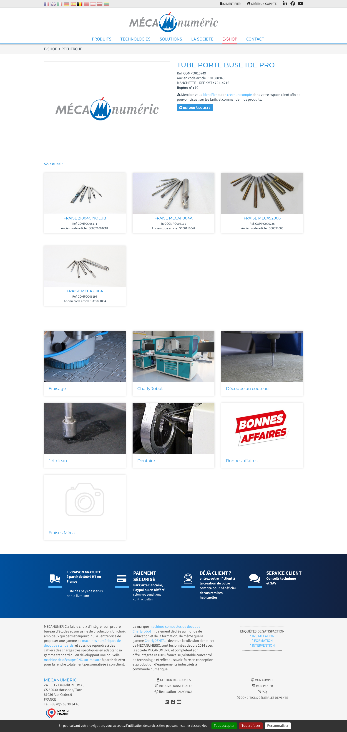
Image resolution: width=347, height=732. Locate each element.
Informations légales (173, 686)
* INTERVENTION (262, 645)
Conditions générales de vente (262, 698)
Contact (255, 39)
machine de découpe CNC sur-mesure (72, 659)
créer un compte (239, 94)
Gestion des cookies (174, 680)
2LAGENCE (185, 692)
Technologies (135, 39)
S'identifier (230, 4)
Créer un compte (262, 4)
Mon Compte (262, 680)
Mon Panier (262, 686)
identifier (210, 94)
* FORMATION (262, 640)
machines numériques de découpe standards (82, 643)
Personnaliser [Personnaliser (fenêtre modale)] (278, 725)
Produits (101, 39)
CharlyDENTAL (155, 640)
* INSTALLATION (262, 636)
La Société (202, 39)
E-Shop (229, 39)
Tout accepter (224, 725)
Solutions (171, 39)
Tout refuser (250, 725)
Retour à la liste (194, 108)
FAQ (262, 692)
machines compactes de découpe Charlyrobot (166, 629)
